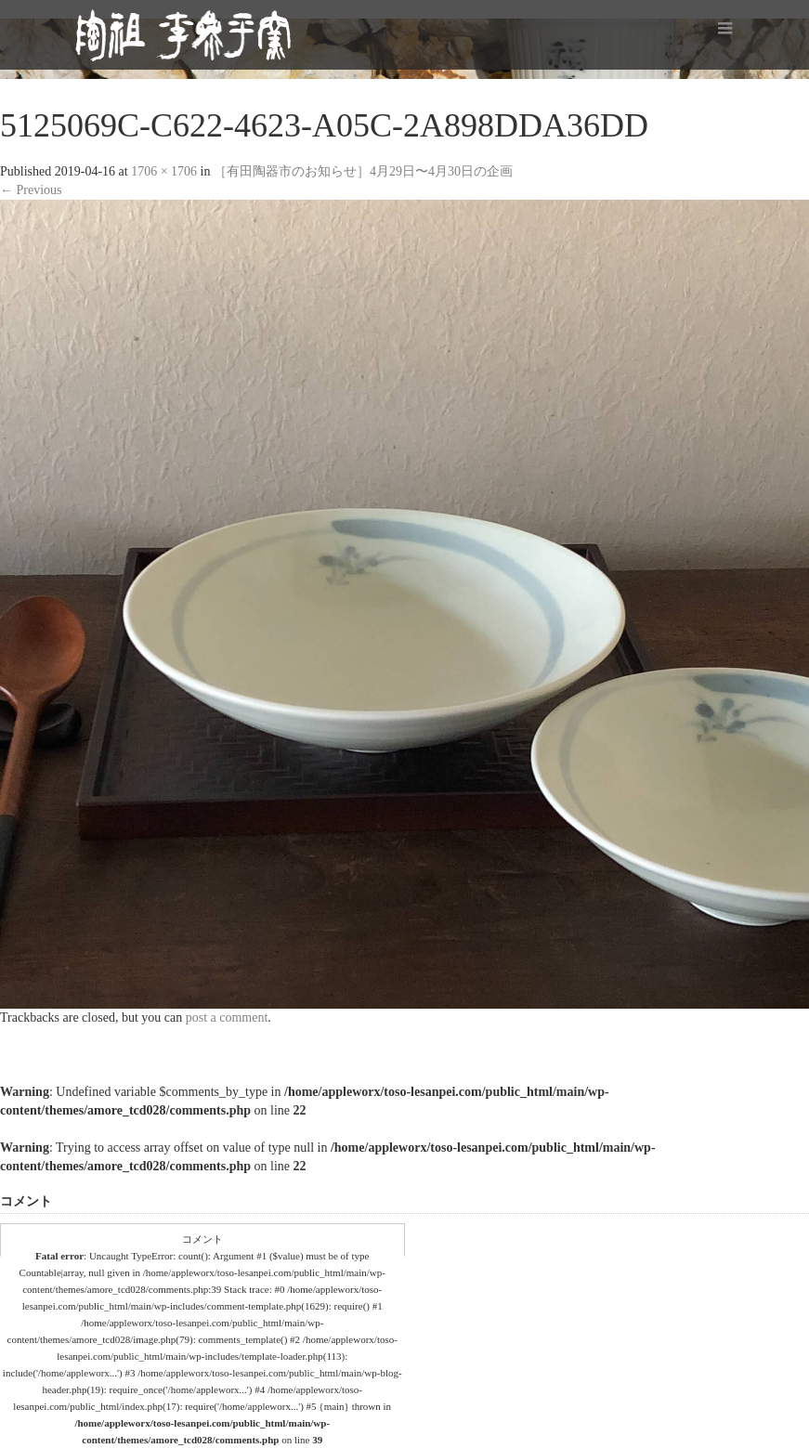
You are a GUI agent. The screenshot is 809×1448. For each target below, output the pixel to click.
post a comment (227, 1017)
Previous (31, 190)
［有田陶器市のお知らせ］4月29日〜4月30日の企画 (363, 171)
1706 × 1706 (164, 171)
